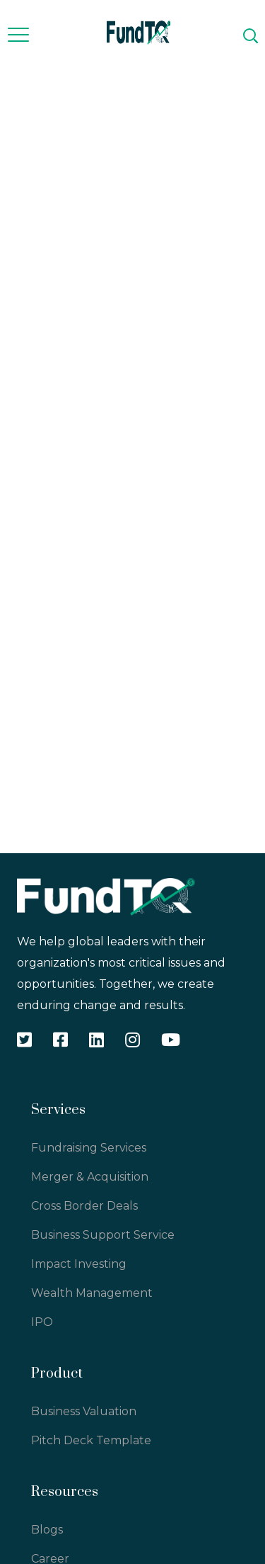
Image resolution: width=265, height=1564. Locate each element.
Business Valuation (83, 1411)
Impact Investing (78, 1264)
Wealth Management (92, 1293)
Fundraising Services (88, 1147)
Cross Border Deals (84, 1206)
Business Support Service (103, 1235)
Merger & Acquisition (89, 1176)
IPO (42, 1322)
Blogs (47, 1529)
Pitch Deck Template (91, 1440)
